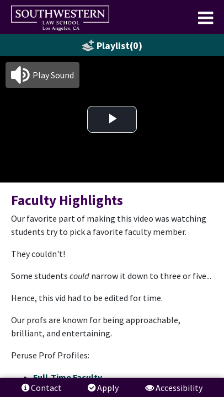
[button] (42, 75)
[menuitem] (60, 18)
